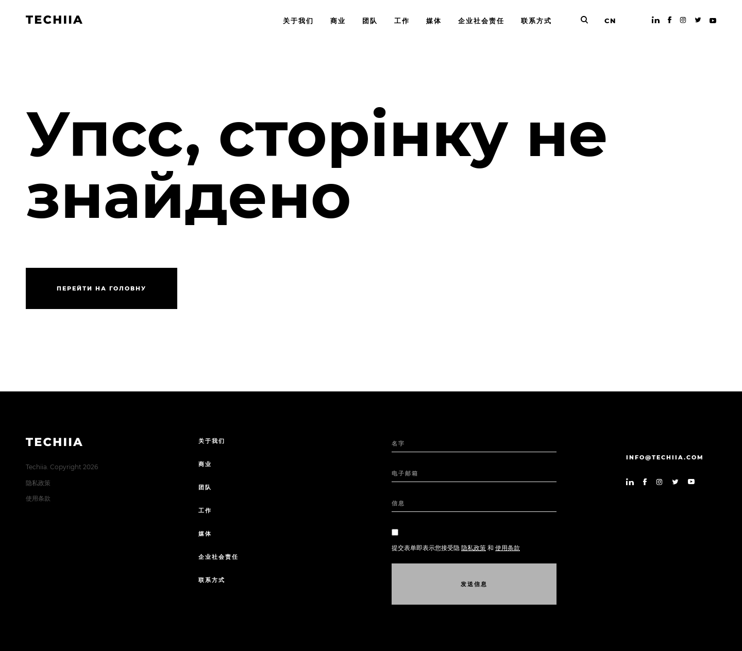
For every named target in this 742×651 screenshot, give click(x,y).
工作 (205, 510)
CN (610, 20)
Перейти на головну (101, 288)
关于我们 (211, 440)
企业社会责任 (218, 556)
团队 (205, 487)
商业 (205, 464)
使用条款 (38, 498)
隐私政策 (38, 483)
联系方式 (211, 580)
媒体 (205, 533)
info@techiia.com (665, 457)
